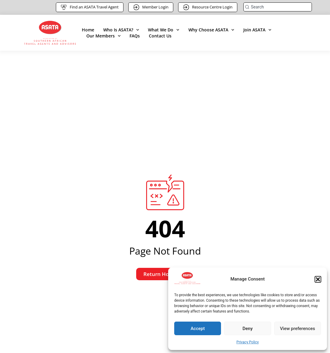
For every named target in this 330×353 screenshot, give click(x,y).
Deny (247, 328)
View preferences (297, 328)
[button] (318, 279)
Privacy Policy (247, 342)
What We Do (163, 30)
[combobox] (277, 6)
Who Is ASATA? (121, 30)
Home (88, 30)
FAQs (135, 36)
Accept (198, 328)
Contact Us (160, 36)
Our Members (103, 36)
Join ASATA (257, 30)
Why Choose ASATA (211, 30)
